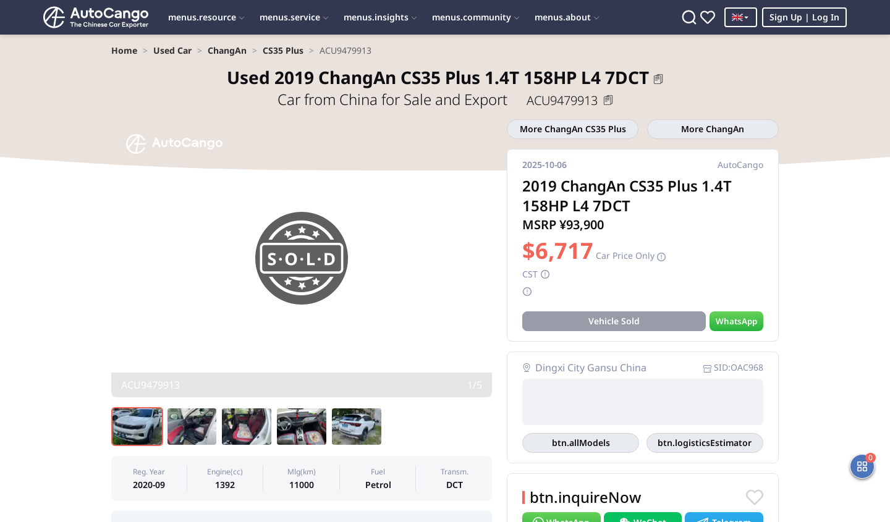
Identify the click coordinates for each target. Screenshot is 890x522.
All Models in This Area (581, 442)
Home (124, 50)
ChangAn (227, 50)
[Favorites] (707, 17)
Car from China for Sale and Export (394, 99)
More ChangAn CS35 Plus (573, 129)
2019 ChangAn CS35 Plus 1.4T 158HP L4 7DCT (438, 77)
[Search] (689, 17)
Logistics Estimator (704, 442)
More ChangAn (712, 129)
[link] (124, 50)
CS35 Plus (283, 50)
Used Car (172, 50)
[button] (658, 79)
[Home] (95, 17)
